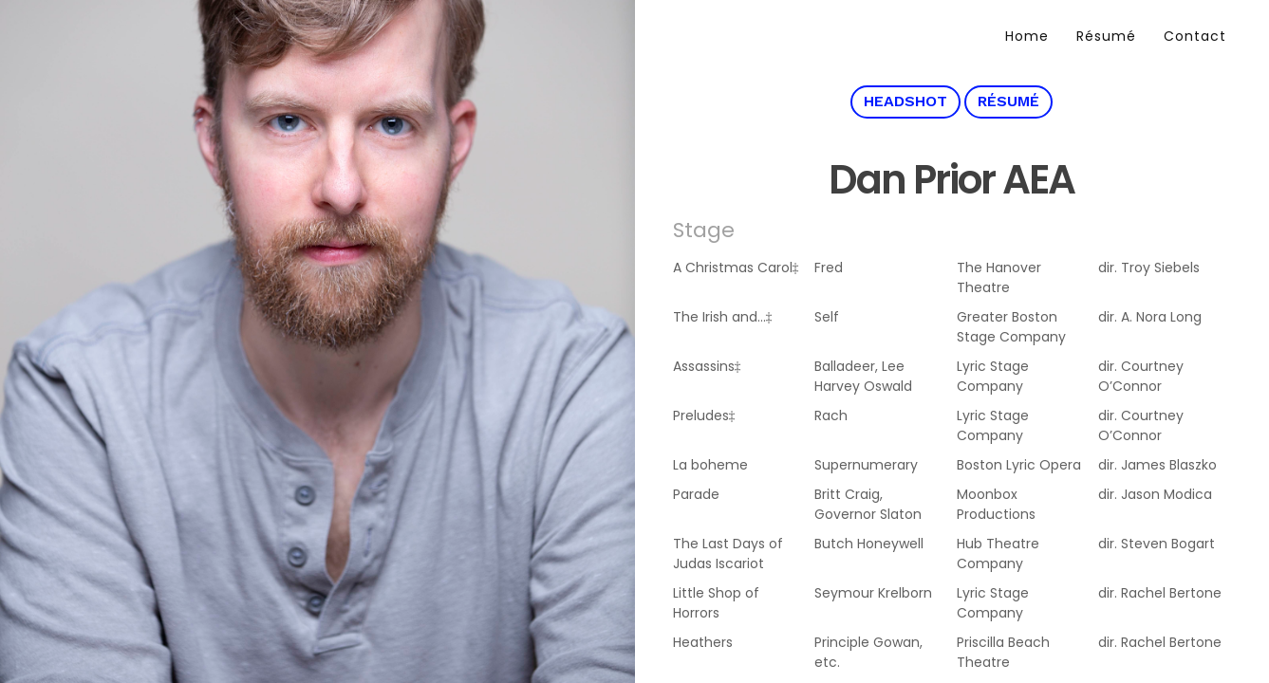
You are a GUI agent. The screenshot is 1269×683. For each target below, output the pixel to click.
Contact (1195, 36)
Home (1027, 36)
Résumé (1106, 36)
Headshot (905, 101)
